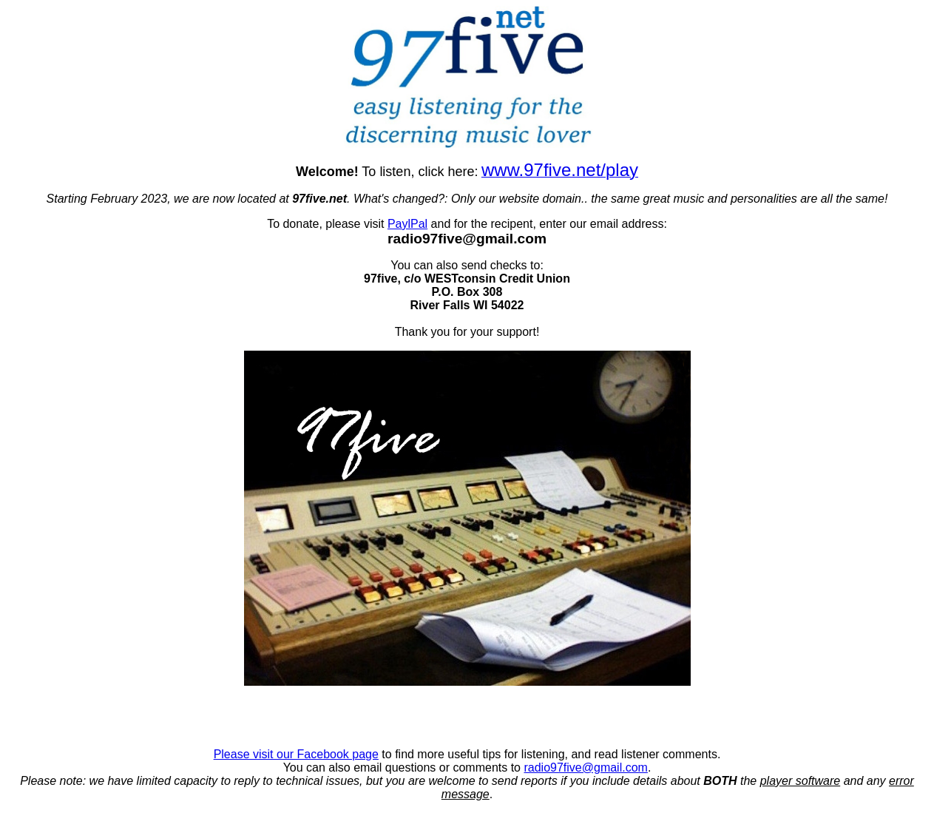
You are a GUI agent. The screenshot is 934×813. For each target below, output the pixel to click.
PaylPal (407, 223)
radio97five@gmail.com (585, 767)
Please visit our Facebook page (296, 754)
